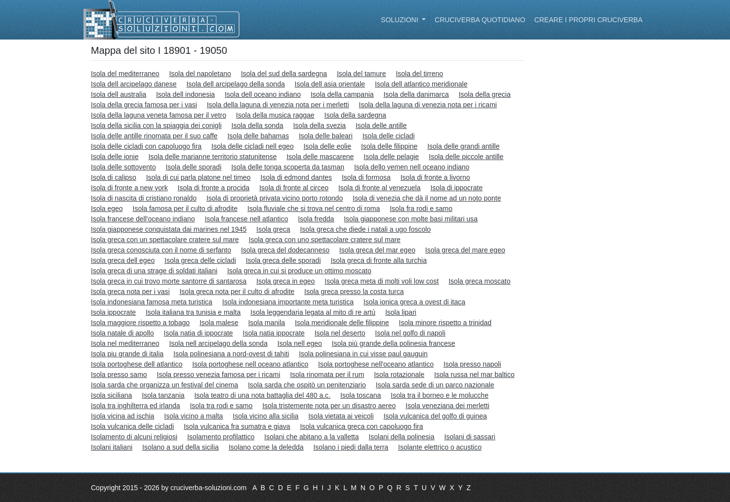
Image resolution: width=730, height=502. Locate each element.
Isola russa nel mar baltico (474, 374)
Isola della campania (342, 94)
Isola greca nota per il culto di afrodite (236, 291)
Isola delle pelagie (391, 157)
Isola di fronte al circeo (293, 188)
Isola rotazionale (399, 374)
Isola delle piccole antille (466, 157)
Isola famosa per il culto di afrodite (185, 208)
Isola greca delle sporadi (283, 260)
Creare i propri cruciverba (588, 20)
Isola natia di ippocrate (198, 333)
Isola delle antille (381, 125)
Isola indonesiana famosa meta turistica (151, 302)
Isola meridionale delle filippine (342, 323)
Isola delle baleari (326, 136)
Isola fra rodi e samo (421, 208)
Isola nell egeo (300, 343)
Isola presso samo (119, 374)
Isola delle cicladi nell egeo (252, 146)
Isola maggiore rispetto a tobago (140, 323)
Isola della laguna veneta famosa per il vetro (158, 115)
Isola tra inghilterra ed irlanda (135, 406)
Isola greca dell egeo (123, 260)
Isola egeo (107, 208)
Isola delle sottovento (123, 167)
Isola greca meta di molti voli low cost (381, 281)
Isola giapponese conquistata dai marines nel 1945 (168, 229)
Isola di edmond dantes (296, 177)
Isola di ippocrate (456, 188)
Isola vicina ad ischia (122, 416)
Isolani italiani (111, 447)
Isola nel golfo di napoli (410, 333)
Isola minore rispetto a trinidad (445, 323)
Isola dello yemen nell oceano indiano (412, 167)
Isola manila (266, 323)
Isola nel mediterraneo (125, 343)
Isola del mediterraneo (125, 74)
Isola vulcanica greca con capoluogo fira (361, 426)
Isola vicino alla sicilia (265, 416)
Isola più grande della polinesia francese (393, 343)
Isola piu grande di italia (127, 354)
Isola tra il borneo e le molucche (439, 395)
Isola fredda (316, 219)
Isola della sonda (258, 125)
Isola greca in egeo (285, 281)
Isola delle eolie (327, 146)
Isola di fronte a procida (214, 188)
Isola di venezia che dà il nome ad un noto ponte (427, 198)
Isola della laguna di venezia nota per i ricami (428, 105)
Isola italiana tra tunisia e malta (193, 312)
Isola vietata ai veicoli (340, 416)
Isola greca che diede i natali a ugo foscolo (365, 229)
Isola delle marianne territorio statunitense (212, 157)
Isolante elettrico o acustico (440, 447)
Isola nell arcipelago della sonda (218, 343)
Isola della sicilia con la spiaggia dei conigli (156, 125)
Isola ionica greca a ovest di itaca (414, 302)
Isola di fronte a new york (129, 188)
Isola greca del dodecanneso (285, 250)
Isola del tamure (361, 74)
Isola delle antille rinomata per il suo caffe (154, 136)
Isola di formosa (366, 177)
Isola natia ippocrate (274, 333)
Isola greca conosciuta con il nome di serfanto (161, 250)
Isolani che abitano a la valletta (311, 437)
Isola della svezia (319, 125)
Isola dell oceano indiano (263, 94)
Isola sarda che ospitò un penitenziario (307, 385)
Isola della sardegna (355, 115)
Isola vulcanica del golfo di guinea (435, 416)
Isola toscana (360, 395)
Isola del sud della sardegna (284, 74)
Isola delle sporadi (193, 167)
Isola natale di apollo (122, 333)
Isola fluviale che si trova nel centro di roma (313, 208)
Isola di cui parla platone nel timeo (198, 177)
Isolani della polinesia (401, 437)
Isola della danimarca (415, 94)
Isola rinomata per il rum (327, 374)
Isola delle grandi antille (463, 146)
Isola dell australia (118, 94)
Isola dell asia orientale (330, 84)
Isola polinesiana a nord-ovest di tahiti (231, 354)
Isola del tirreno (419, 74)
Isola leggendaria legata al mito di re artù (312, 312)
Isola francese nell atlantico (246, 219)
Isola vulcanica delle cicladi (132, 426)
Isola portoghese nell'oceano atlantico (376, 364)
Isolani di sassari (469, 437)
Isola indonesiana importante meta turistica (288, 302)
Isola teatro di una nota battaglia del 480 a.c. (262, 395)
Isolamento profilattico (220, 437)
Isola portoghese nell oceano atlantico (250, 364)
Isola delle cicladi (389, 136)
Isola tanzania (163, 395)
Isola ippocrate (113, 312)
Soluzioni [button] (400, 20)
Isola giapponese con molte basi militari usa (411, 219)
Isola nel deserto (340, 333)
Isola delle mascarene (320, 157)
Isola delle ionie (115, 157)
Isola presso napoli (472, 364)
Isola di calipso (113, 177)
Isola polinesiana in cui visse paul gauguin (363, 354)
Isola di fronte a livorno (435, 177)
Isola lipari (400, 312)
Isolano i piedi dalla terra (350, 447)
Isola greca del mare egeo (465, 250)
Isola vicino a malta (193, 416)
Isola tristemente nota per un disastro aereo (329, 406)
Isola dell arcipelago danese (134, 84)
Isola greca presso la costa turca (354, 291)
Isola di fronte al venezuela (379, 188)
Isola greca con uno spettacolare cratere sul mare (325, 240)
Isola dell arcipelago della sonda (235, 84)
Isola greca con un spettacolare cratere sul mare (165, 240)
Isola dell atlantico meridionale (421, 84)
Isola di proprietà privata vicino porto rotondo (274, 198)
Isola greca (273, 229)
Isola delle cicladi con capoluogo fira (146, 146)
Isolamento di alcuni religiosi (134, 437)
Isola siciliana (111, 395)
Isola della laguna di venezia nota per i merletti (278, 105)
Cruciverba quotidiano (480, 20)
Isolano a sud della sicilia (180, 447)
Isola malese (219, 323)
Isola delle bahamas (258, 136)
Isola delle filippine (389, 146)
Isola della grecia (485, 94)
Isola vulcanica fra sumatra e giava (237, 426)
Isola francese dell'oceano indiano (143, 219)
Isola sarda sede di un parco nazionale (435, 385)
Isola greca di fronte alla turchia (378, 260)
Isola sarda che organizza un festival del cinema (164, 385)
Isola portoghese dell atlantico (136, 364)
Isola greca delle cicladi (200, 260)
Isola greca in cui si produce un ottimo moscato (299, 271)
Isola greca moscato (479, 281)
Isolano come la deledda (266, 447)
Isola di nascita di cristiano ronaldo (144, 198)
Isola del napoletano (200, 74)
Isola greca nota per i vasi (130, 291)
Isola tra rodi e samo (221, 406)
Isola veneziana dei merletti (447, 406)
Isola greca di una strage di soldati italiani (154, 271)
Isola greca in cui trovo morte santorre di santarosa (168, 281)
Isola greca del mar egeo (377, 250)
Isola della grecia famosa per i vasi (144, 105)
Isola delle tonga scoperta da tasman (287, 167)
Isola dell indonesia (185, 94)
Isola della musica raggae (275, 115)
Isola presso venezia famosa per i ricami (219, 374)
